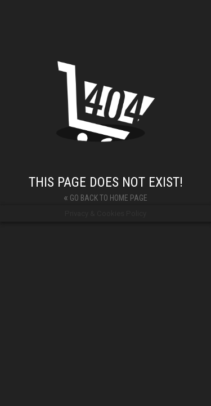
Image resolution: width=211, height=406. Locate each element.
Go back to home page (105, 197)
